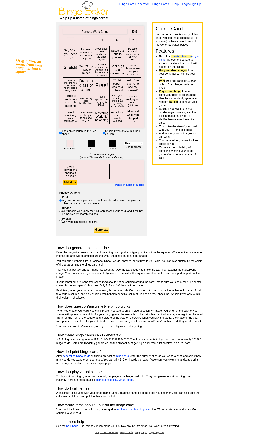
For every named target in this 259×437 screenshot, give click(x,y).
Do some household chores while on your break (133, 54)
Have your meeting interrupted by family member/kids (117, 101)
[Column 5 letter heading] (133, 40)
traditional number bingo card (133, 409)
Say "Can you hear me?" (70, 54)
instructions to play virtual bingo (114, 379)
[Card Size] (136, 31)
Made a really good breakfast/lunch (86, 101)
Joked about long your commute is (70, 116)
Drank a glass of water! (86, 85)
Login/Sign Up (191, 4)
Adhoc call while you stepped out (133, 116)
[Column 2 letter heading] (86, 40)
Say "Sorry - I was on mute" (86, 69)
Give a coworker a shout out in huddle (70, 171)
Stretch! (70, 69)
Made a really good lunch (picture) (133, 101)
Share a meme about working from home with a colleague (101, 69)
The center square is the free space (79, 132)
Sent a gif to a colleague (117, 69)
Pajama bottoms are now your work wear (133, 69)
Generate (101, 229)
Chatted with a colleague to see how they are (86, 116)
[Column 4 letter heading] (117, 40)
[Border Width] (133, 143)
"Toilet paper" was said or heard (117, 85)
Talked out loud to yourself (117, 54)
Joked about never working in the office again (101, 54)
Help (175, 4)
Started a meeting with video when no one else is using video (70, 85)
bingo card (122, 356)
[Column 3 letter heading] (101, 40)
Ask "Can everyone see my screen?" (133, 85)
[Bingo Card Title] (95, 31)
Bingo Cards (160, 4)
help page (72, 426)
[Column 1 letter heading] (70, 40)
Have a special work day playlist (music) (101, 101)
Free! (101, 85)
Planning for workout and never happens (86, 54)
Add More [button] (70, 182)
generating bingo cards (76, 356)
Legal (144, 432)
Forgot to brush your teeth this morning (70, 101)
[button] (70, 143)
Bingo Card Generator (134, 4)
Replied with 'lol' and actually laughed (117, 116)
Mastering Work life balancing (101, 116)
